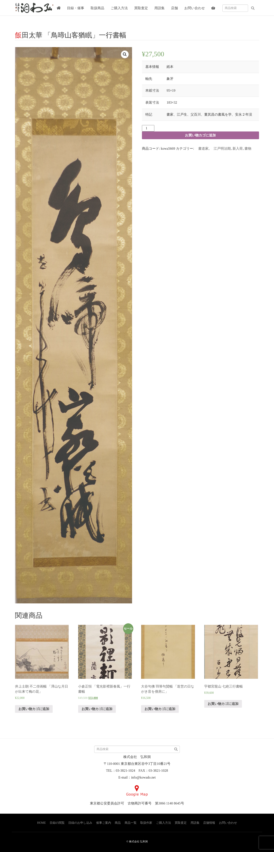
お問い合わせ (228, 822)
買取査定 (181, 822)
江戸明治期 (220, 148)
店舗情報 (209, 822)
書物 (247, 148)
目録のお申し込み (80, 822)
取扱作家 (146, 822)
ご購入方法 (163, 822)
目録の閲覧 (57, 822)
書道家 (201, 148)
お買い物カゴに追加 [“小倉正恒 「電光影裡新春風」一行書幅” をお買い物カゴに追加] (97, 709)
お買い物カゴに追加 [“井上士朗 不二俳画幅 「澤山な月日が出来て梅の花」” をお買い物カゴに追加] (33, 709)
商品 (118, 822)
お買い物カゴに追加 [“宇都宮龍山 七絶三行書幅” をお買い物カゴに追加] (223, 704)
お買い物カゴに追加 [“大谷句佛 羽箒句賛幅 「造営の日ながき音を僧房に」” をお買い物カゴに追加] (159, 709)
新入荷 (237, 148)
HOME (41, 822)
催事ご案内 (103, 822)
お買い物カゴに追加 (200, 135)
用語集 (195, 822)
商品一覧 (131, 822)
